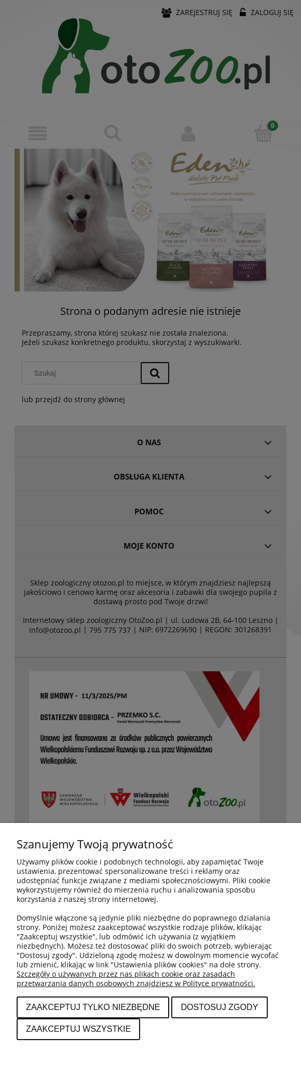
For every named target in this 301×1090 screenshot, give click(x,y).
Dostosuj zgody (219, 1007)
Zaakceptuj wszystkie (78, 1028)
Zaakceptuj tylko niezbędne (93, 1007)
